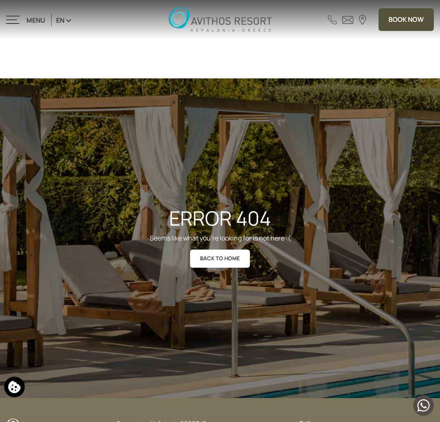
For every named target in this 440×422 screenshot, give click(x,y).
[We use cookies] (14, 387)
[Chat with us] (423, 405)
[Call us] (332, 19)
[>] (26, 19)
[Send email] (347, 19)
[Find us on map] (362, 19)
